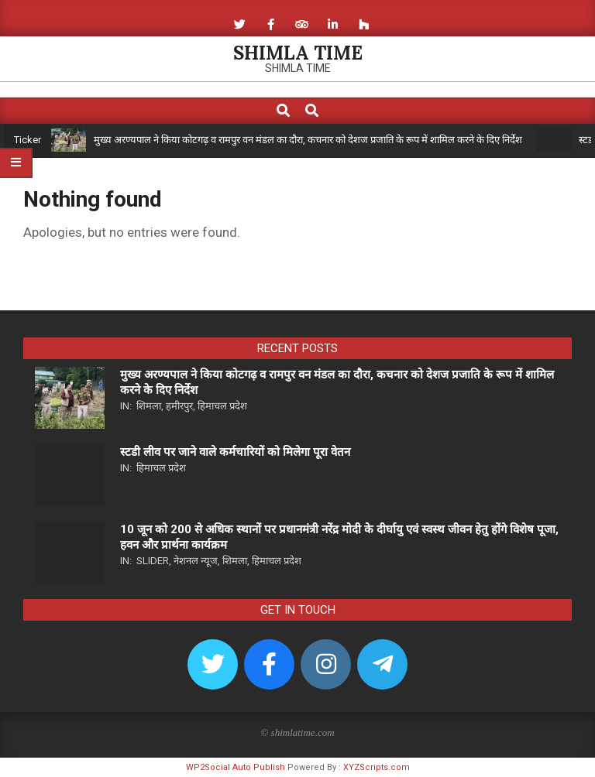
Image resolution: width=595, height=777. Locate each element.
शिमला (148, 406)
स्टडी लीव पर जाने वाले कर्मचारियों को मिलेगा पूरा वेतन (235, 452)
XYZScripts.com (376, 767)
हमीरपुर (179, 406)
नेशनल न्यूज (196, 560)
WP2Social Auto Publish (235, 767)
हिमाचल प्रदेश (222, 406)
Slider (152, 560)
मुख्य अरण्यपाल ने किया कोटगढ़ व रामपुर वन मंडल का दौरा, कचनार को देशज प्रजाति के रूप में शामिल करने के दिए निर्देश (308, 139)
